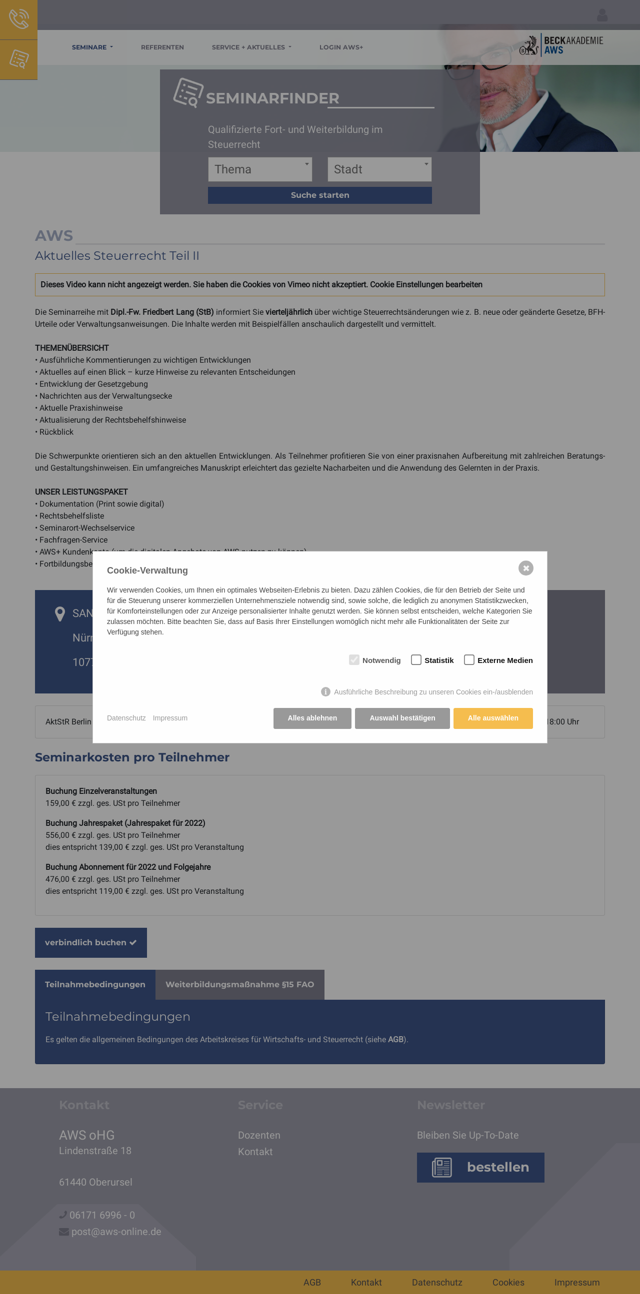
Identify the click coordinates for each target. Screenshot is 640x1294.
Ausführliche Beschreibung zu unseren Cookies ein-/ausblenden (433, 692)
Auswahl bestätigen (402, 718)
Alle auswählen (493, 718)
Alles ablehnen (313, 718)
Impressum (170, 718)
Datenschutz (126, 718)
